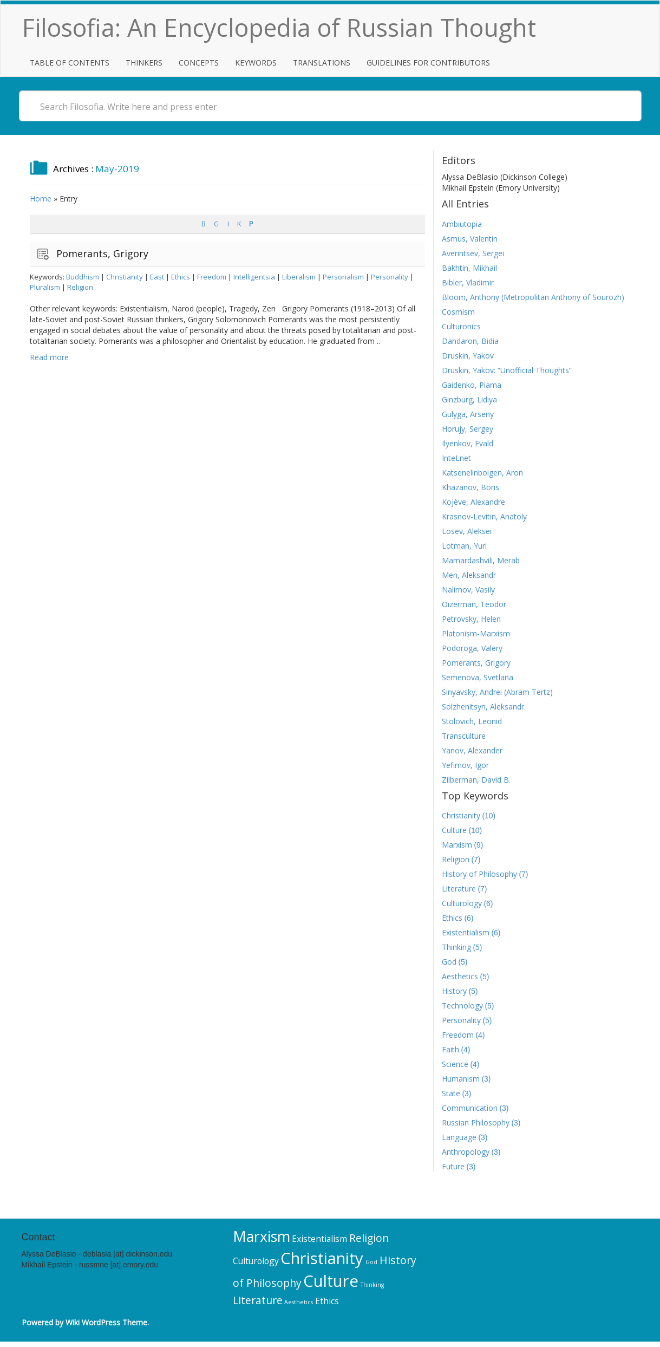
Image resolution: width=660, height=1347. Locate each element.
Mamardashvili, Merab (481, 560)
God (449, 961)
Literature (459, 888)
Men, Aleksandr (469, 575)
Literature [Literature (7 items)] (258, 1300)
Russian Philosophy (475, 1122)
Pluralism (45, 287)
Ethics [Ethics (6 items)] (327, 1301)
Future (453, 1166)
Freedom (211, 277)
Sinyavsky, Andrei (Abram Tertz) (497, 692)
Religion (80, 287)
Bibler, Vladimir (468, 282)
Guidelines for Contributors (428, 62)
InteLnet (456, 458)
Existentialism (465, 932)
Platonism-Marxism (476, 633)
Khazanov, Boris (470, 487)
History (454, 991)
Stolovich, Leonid (472, 721)
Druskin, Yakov (468, 355)
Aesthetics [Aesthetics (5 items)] (298, 1302)
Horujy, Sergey (467, 429)
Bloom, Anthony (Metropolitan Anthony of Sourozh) (533, 297)
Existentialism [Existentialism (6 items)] (319, 1239)
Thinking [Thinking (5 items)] (372, 1285)
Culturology (462, 903)
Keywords (256, 62)
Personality (389, 277)
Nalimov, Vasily (468, 589)
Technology (462, 1005)
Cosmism (458, 312)
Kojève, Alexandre (473, 502)
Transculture (464, 736)
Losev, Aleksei (467, 531)
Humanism (461, 1078)
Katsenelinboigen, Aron (482, 472)
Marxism (457, 845)
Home (40, 198)
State (451, 1093)
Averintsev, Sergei (473, 253)
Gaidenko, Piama (471, 385)
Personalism (343, 277)
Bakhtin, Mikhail (469, 268)
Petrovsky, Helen (471, 619)
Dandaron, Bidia (470, 341)
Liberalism (299, 277)
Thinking (456, 947)
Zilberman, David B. (476, 780)
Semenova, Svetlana (477, 677)
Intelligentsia (254, 277)
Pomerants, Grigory (102, 253)
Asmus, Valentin (470, 238)
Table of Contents (69, 62)
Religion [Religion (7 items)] (369, 1238)
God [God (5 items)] (371, 1262)
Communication (470, 1108)
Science (455, 1064)
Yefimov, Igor (465, 765)
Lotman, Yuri (464, 546)
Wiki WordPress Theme (106, 1322)
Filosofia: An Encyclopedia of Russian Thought (279, 27)
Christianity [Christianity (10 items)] (321, 1258)
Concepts (199, 62)
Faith (450, 1049)
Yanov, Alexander (472, 750)
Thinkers (144, 62)
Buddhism (82, 277)
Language (459, 1137)
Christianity (124, 277)
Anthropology (465, 1152)
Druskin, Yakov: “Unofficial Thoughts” (507, 370)
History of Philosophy (479, 874)
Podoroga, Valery (472, 648)
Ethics (180, 277)
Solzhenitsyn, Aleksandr (483, 706)
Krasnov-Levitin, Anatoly (484, 516)
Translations (321, 62)
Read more (49, 357)
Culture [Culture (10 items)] (330, 1281)
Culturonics (461, 326)
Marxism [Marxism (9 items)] (261, 1236)
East (157, 277)
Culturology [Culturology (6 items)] (256, 1261)
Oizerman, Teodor (474, 604)
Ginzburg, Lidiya (469, 399)
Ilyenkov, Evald (467, 443)
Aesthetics (460, 976)
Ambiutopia (462, 224)
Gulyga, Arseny (468, 414)
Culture (454, 830)
